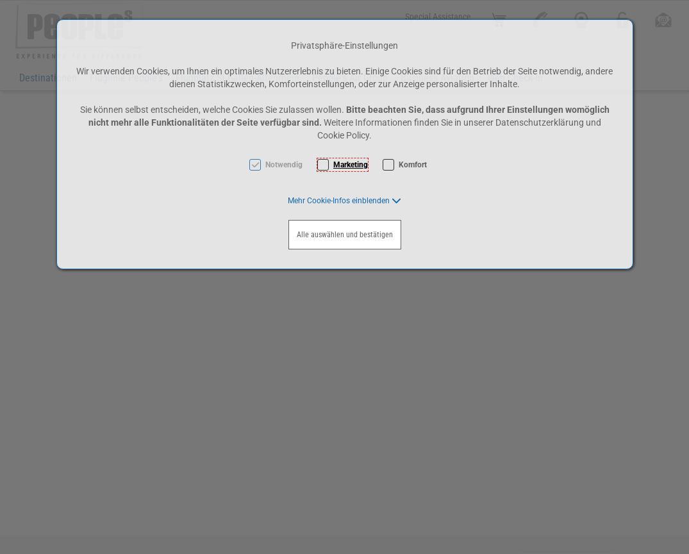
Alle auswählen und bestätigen (345, 234)
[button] (344, 200)
